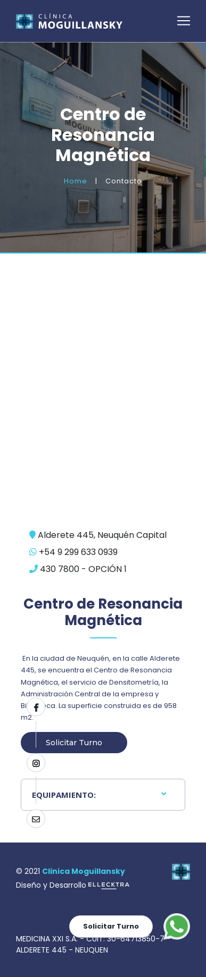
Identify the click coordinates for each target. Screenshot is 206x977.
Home (75, 181)
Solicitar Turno (74, 742)
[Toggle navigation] (183, 21)
